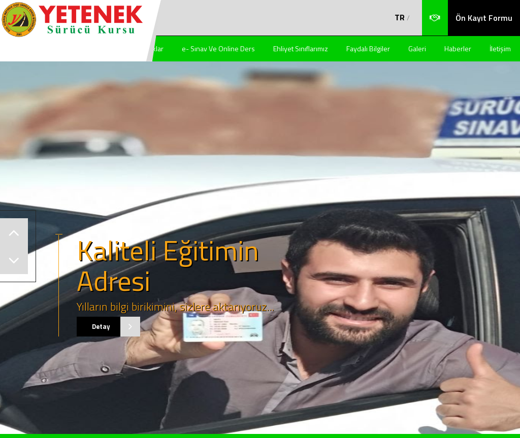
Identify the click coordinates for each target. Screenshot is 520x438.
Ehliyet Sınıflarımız (300, 48)
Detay (108, 326)
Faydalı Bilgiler (368, 48)
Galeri (417, 48)
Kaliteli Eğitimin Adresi (168, 265)
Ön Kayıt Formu (484, 18)
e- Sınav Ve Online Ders (218, 48)
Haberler (457, 48)
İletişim (500, 48)
